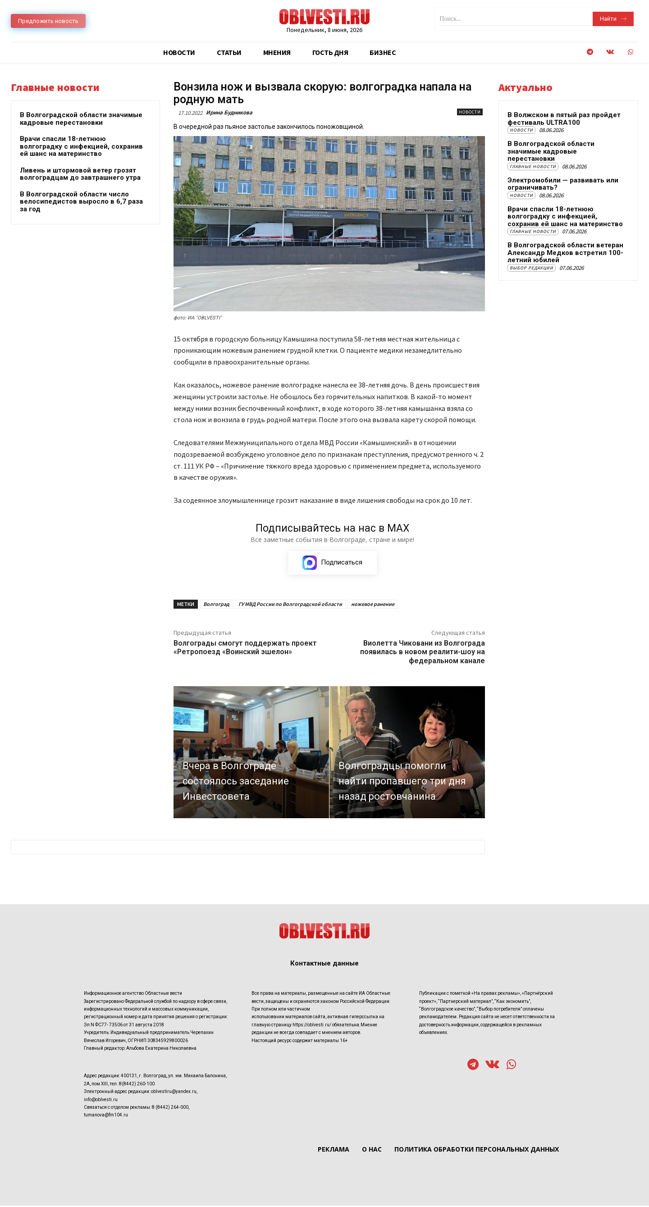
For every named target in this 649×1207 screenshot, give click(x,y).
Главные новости (533, 166)
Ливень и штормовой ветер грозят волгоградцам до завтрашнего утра (80, 174)
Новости (470, 112)
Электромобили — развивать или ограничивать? (562, 184)
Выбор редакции (531, 268)
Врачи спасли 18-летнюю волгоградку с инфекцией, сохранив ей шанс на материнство (81, 146)
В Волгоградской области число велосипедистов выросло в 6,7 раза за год (81, 201)
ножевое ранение (372, 605)
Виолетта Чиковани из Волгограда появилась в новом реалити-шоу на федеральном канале (422, 653)
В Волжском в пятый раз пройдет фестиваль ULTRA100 (564, 119)
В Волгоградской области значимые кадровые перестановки (81, 119)
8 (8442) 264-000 (170, 1108)
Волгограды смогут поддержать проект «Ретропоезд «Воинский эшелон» (245, 648)
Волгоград (216, 605)
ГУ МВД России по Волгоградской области (290, 605)
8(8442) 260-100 (137, 1085)
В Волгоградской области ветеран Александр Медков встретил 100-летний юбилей (565, 252)
